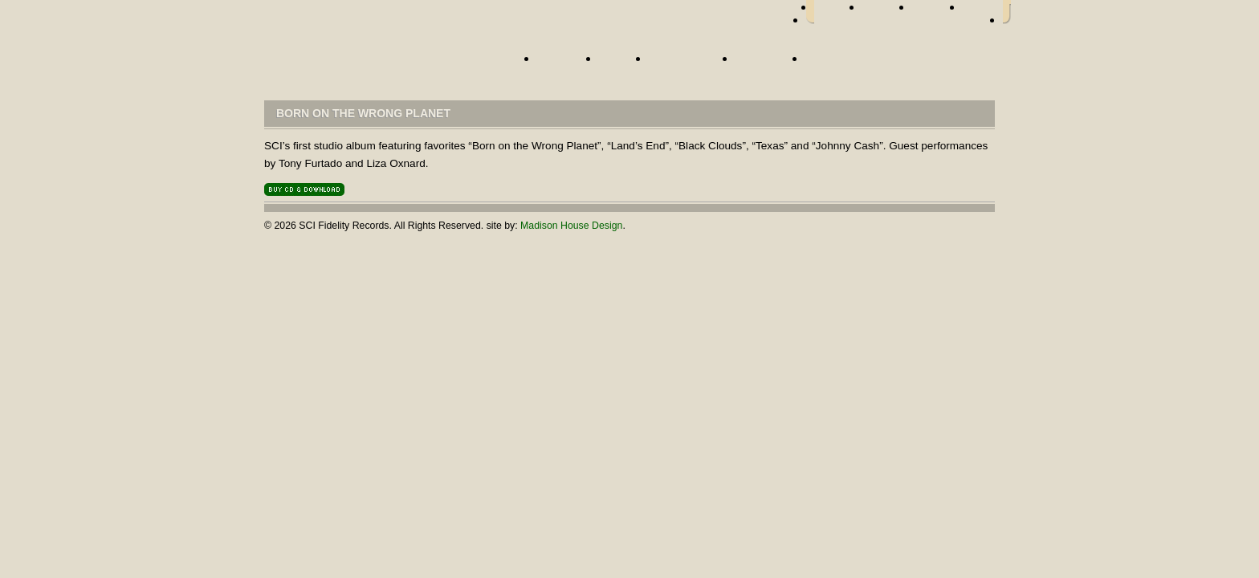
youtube (983, 12)
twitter (887, 12)
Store (827, 63)
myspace (937, 12)
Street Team (688, 63)
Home (384, 62)
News (620, 63)
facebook (838, 12)
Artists (564, 63)
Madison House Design (571, 225)
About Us (766, 63)
